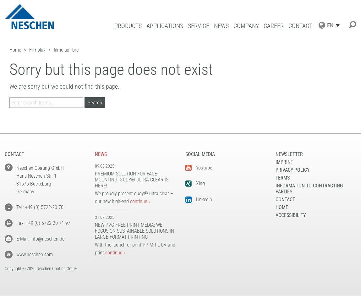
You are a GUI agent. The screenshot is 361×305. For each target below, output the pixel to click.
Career (274, 26)
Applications (164, 26)
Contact (300, 26)
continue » (140, 201)
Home (282, 207)
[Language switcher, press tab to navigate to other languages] (335, 25)
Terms (283, 178)
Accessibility (291, 215)
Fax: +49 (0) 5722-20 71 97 (43, 223)
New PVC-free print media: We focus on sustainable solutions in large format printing (134, 231)
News (221, 26)
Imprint (284, 162)
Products (128, 26)
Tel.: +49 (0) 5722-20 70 (39, 207)
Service (198, 26)
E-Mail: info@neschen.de (40, 239)
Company (246, 26)
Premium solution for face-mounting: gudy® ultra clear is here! (131, 180)
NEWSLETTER (289, 154)
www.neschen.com (34, 255)
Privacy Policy (292, 170)
